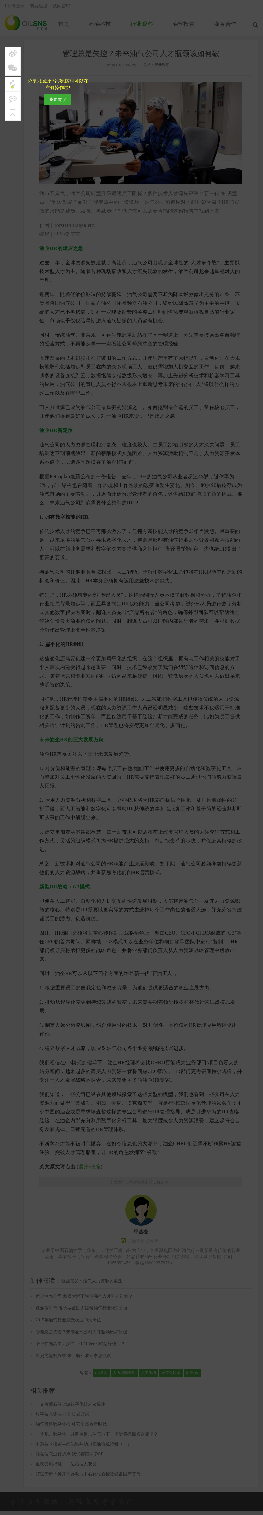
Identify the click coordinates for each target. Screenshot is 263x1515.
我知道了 (57, 99)
